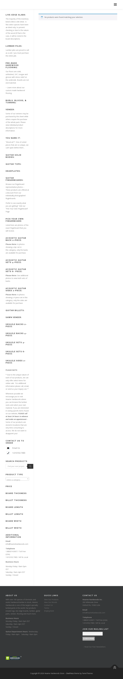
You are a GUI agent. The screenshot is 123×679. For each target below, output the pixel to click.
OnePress (70, 673)
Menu (115, 4)
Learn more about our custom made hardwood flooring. (15, 90)
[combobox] (17, 479)
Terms (46, 608)
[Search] (30, 466)
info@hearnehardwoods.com (17, 544)
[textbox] (17, 479)
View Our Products (51, 599)
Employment (49, 611)
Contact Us (48, 605)
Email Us (16, 448)
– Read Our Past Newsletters (94, 647)
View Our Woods (50, 602)
